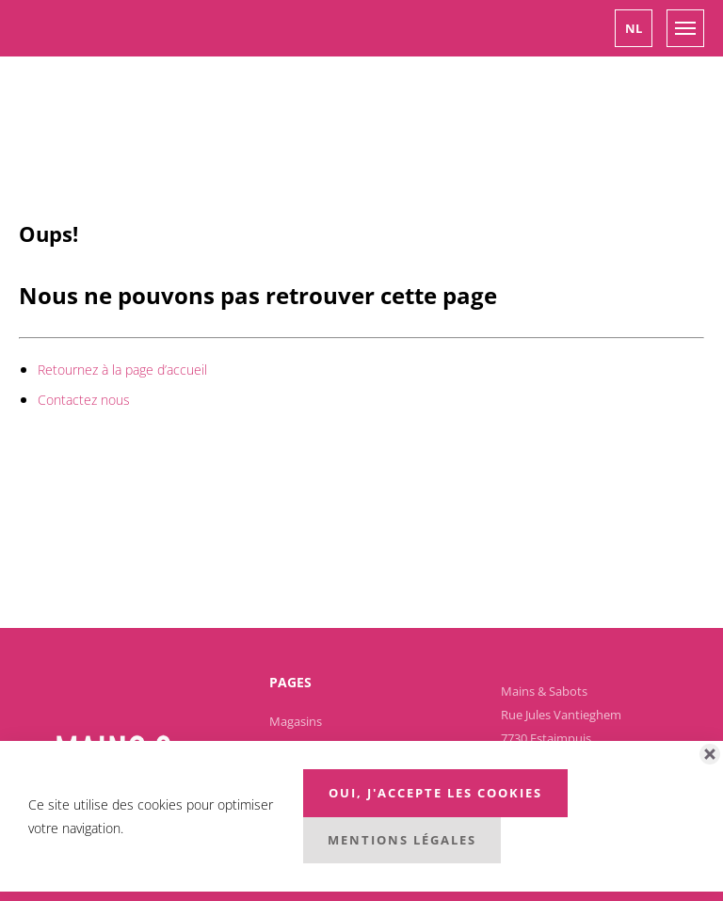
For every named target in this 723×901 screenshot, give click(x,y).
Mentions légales (402, 839)
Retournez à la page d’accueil (122, 369)
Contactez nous (84, 400)
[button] (633, 28)
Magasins (295, 721)
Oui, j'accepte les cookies (435, 792)
